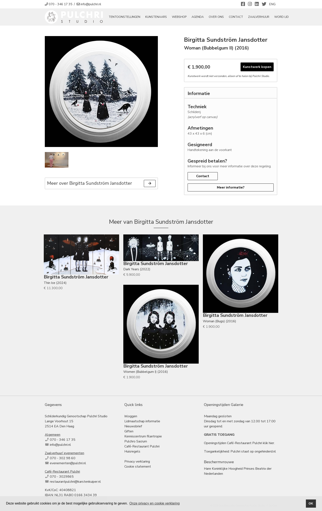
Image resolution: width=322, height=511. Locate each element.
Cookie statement (137, 466)
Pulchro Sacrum (135, 441)
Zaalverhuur (258, 17)
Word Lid (281, 17)
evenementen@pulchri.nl (68, 463)
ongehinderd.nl (265, 451)
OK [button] (311, 503)
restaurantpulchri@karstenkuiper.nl (75, 481)
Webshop (179, 17)
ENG (272, 4)
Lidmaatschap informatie (142, 421)
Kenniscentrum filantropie (143, 436)
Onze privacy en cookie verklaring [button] (154, 503)
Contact (236, 17)
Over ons (216, 17)
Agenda (198, 17)
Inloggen (130, 416)
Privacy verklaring (137, 461)
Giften (128, 431)
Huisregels (132, 451)
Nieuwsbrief (133, 426)
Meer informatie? (231, 187)
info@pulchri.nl (60, 444)
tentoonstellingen (124, 17)
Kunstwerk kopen (257, 67)
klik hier (268, 443)
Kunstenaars (156, 17)
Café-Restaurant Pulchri (142, 446)
